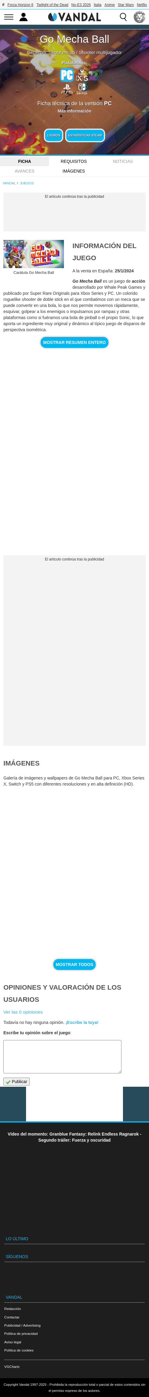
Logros (53, 135)
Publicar (16, 1081)
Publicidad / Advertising (22, 1325)
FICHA (24, 161)
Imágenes (74, 171)
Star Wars (126, 5)
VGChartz (12, 1366)
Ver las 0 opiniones (23, 1012)
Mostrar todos (74, 964)
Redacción (12, 1309)
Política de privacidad (21, 1333)
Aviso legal (12, 1342)
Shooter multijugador (100, 52)
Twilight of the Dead (52, 5)
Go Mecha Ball (74, 39)
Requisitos (74, 161)
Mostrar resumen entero (74, 342)
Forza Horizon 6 (20, 5)
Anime (109, 5)
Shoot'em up (62, 52)
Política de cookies (19, 1350)
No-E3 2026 (81, 5)
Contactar (11, 1317)
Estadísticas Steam (85, 135)
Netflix (142, 5)
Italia (97, 5)
